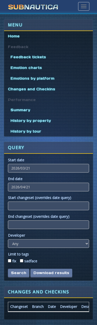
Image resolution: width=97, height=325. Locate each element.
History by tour (25, 131)
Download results (51, 273)
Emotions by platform (32, 78)
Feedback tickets (28, 57)
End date (15, 178)
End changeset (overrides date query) (38, 216)
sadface (30, 261)
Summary (20, 110)
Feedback (18, 47)
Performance (22, 99)
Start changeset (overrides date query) (39, 197)
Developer (16, 235)
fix (14, 261)
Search (18, 273)
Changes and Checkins (31, 89)
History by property (30, 120)
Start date (16, 160)
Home (14, 36)
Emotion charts (26, 67)
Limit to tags (18, 254)
